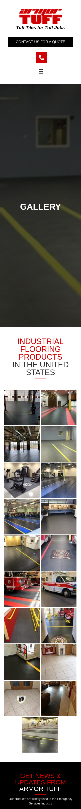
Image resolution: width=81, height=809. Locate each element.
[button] (40, 42)
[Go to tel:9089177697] (41, 57)
